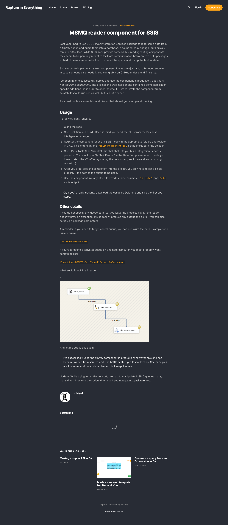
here (133, 192)
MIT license (149, 72)
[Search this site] (189, 7)
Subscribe (214, 7)
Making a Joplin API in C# (76, 458)
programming (127, 25)
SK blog (87, 7)
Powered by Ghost (114, 511)
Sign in (198, 7)
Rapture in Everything (23, 7)
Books (75, 7)
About (63, 7)
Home (52, 7)
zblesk (79, 393)
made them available (132, 380)
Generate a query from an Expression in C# (150, 460)
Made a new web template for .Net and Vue (113, 484)
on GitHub (123, 72)
